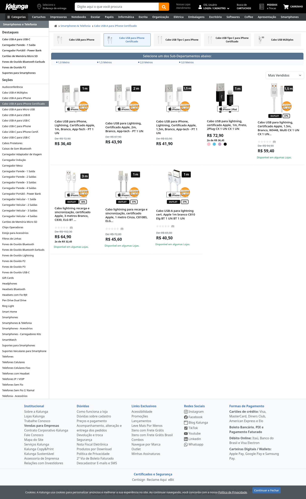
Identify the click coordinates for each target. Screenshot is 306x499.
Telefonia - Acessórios (14, 396)
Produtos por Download (94, 449)
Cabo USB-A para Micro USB (18, 109)
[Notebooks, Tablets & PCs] (78, 17)
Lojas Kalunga (34, 416)
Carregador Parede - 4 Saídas (19, 188)
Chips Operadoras (12, 227)
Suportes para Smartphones (19, 73)
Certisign (138, 480)
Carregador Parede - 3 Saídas (19, 182)
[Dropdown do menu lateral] (24, 24)
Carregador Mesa (12, 165)
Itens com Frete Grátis (148, 430)
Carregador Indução (14, 160)
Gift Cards (8, 278)
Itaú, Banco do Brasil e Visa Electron (251, 440)
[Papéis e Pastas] (109, 17)
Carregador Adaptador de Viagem (22, 154)
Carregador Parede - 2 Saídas (19, 176)
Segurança (84, 440)
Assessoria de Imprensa (41, 458)
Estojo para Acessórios (15, 233)
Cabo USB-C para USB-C (16, 137)
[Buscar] (164, 7)
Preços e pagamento (92, 421)
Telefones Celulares (13, 362)
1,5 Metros (104, 62)
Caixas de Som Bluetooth (16, 148)
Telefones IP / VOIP (13, 379)
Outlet (136, 449)
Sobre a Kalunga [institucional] (36, 411)
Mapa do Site (33, 440)
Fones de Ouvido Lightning (18, 255)
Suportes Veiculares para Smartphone (24, 351)
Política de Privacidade (93, 454)
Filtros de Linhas (11, 238)
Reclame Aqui (157, 480)
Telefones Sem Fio (12, 384)
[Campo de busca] (117, 7)
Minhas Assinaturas (146, 454)
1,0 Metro (62, 62)
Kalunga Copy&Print (39, 449)
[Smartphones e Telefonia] (289, 17)
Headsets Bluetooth (13, 289)
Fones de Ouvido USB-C (16, 272)
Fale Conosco (34, 435)
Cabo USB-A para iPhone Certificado (23, 103)
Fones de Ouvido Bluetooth (18, 244)
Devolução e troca (90, 435)
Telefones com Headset (15, 373)
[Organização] (160, 17)
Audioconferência (12, 87)
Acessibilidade (142, 411)
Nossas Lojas (183, 4)
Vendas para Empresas (41, 425)
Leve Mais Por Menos (147, 425)
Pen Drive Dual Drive (14, 300)
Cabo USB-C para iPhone (16, 126)
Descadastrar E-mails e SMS (97, 463)
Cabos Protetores (12, 143)
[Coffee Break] (248, 17)
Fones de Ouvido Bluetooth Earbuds (23, 61)
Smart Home (9, 311)
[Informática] (126, 17)
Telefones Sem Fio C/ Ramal (18, 390)
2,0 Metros (145, 62)
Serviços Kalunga (36, 444)
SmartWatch (9, 339)
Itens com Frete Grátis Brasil (152, 435)
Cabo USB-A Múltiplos (15, 92)
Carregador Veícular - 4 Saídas (19, 216)
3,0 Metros (186, 62)
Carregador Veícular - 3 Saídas (19, 210)
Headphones (9, 283)
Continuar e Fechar (266, 492)
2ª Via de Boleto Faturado (95, 458)
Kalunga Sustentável (39, 454)
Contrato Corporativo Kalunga (46, 430)
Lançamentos (141, 421)
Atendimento (183, 8)
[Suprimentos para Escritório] (215, 17)
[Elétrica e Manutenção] (178, 17)
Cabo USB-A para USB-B (16, 115)
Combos (138, 440)
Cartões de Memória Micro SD (20, 56)
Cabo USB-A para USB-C (16, 39)
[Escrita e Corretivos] (143, 17)
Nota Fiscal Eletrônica (92, 444)
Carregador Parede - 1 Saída (19, 45)
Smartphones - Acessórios (17, 328)
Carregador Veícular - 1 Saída (19, 199)
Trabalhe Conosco (37, 421)
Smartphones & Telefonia (17, 323)
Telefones (7, 356)
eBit (171, 480)
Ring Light (8, 306)
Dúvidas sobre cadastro (94, 416)
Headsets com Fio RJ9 (14, 295)
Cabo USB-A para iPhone (16, 98)
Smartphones (10, 317)
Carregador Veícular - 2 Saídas (19, 205)
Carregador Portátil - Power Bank (22, 50)
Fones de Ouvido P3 (14, 67)
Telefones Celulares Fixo (16, 368)
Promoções (140, 416)
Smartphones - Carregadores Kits (21, 334)
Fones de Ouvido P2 (13, 261)
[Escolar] (95, 17)
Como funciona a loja (92, 411)
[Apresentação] (266, 17)
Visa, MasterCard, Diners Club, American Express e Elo (247, 416)
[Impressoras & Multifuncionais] (58, 17)
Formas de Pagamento (246, 406)
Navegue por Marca (146, 444)
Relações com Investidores (43, 463)
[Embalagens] (196, 17)
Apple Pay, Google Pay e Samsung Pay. (254, 454)
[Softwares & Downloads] (233, 17)
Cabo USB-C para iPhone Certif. (20, 132)
